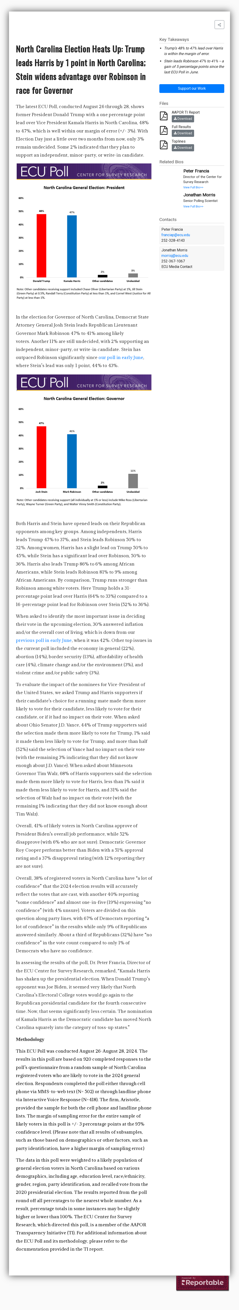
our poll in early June (121, 357)
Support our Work (192, 88)
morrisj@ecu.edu (174, 255)
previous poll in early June (44, 640)
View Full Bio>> (193, 187)
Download (183, 119)
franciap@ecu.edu (175, 235)
